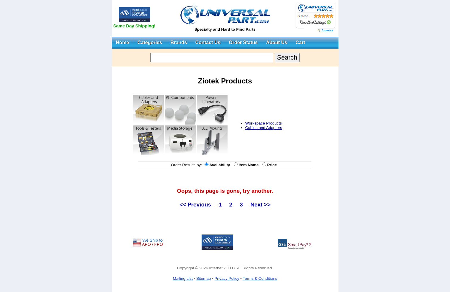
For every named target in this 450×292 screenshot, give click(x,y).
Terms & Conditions (260, 278)
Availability (220, 165)
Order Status (243, 42)
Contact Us (207, 42)
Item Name (250, 165)
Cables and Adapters (263, 127)
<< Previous (195, 204)
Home (122, 42)
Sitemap (203, 278)
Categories (149, 42)
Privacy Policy (226, 278)
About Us (276, 42)
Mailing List (183, 278)
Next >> (260, 204)
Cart (300, 42)
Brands (179, 42)
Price (273, 165)
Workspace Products (263, 123)
